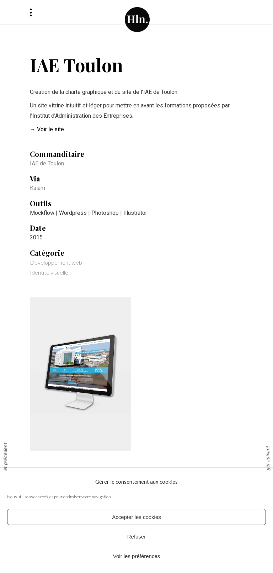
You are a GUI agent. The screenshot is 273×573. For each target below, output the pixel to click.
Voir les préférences (136, 556)
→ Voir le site (47, 129)
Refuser (136, 537)
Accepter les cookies (136, 517)
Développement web (56, 262)
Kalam (37, 188)
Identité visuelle (49, 272)
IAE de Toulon (47, 163)
